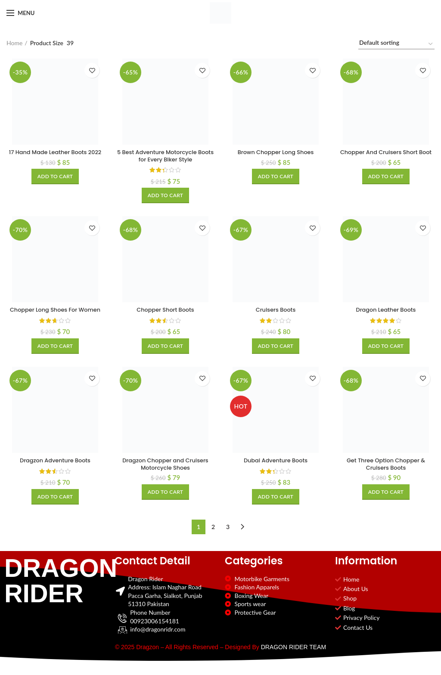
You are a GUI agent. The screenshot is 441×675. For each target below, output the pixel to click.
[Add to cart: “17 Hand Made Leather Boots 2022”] (55, 185)
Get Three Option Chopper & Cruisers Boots (386, 475)
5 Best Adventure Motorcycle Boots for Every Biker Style (165, 156)
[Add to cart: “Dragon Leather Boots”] (386, 348)
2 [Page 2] (213, 537)
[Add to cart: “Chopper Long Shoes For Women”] (55, 356)
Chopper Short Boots (165, 312)
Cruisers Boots (276, 312)
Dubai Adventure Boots (276, 471)
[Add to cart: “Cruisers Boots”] (276, 348)
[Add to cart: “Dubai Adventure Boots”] (276, 507)
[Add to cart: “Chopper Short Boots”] (165, 348)
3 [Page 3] (228, 537)
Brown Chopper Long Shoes (275, 153)
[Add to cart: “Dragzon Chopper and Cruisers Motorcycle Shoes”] (165, 503)
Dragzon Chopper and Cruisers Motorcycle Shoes (165, 475)
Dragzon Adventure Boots (55, 471)
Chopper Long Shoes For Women (55, 315)
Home (14, 42)
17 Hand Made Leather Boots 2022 (54, 156)
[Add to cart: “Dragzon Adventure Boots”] (55, 507)
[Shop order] (396, 44)
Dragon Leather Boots (386, 312)
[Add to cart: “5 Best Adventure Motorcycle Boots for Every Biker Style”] (165, 196)
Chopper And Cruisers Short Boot (386, 156)
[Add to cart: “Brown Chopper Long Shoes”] (276, 177)
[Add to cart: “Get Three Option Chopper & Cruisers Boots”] (386, 503)
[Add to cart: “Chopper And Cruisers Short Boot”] (386, 185)
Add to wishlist (91, 70)
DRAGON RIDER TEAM (293, 657)
